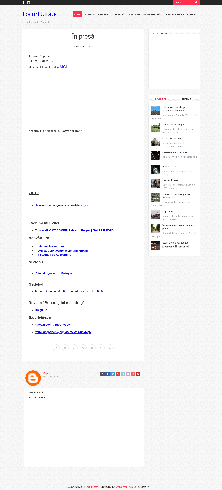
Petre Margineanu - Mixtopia (53, 273)
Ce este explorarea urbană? (144, 14)
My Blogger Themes (125, 486)
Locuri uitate (39, 14)
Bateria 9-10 (169, 166)
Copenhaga (168, 211)
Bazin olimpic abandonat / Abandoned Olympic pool (176, 244)
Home (77, 14)
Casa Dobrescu (170, 180)
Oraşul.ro (41, 310)
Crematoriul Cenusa (172, 138)
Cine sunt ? (105, 14)
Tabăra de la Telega (173, 124)
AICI (63, 67)
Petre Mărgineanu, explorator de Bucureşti (63, 332)
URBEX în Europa (174, 14)
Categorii (89, 14)
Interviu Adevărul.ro (51, 246)
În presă (119, 14)
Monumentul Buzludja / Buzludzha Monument (174, 109)
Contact (192, 14)
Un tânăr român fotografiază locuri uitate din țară (61, 205)
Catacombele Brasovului (175, 152)
